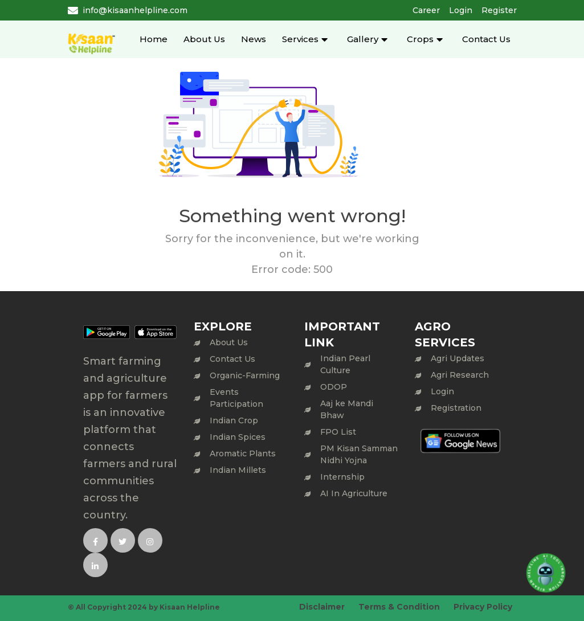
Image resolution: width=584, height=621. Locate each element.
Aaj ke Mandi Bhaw (346, 409)
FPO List (338, 432)
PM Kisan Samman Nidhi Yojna (359, 454)
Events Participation (236, 398)
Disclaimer (322, 607)
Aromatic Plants (243, 453)
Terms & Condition (399, 607)
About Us (204, 39)
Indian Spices (238, 437)
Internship (342, 477)
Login (460, 10)
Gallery (362, 39)
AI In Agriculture (353, 493)
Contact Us (486, 39)
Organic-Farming (245, 375)
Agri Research (460, 375)
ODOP (333, 387)
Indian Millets (238, 470)
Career (426, 10)
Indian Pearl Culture (345, 364)
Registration (456, 408)
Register (499, 10)
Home (154, 39)
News (253, 39)
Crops (420, 39)
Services (300, 39)
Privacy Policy (483, 607)
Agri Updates (457, 358)
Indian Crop (234, 420)
